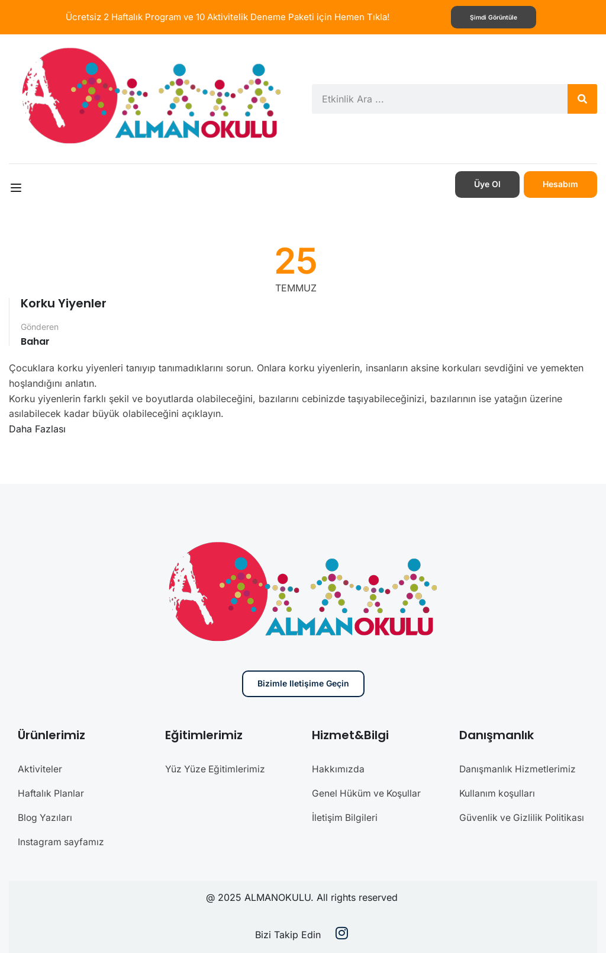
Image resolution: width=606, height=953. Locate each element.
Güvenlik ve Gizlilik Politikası (522, 816)
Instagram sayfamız (61, 839)
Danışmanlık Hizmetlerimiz (518, 768)
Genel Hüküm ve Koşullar (368, 792)
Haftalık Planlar (51, 792)
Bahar (35, 341)
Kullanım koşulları (498, 792)
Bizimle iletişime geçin (303, 683)
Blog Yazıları (45, 816)
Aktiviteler (40, 768)
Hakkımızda (338, 768)
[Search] (582, 99)
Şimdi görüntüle (493, 17)
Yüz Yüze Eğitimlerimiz (216, 768)
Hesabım (560, 184)
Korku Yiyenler (64, 303)
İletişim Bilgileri (345, 816)
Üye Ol (487, 184)
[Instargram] (342, 932)
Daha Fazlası (37, 428)
